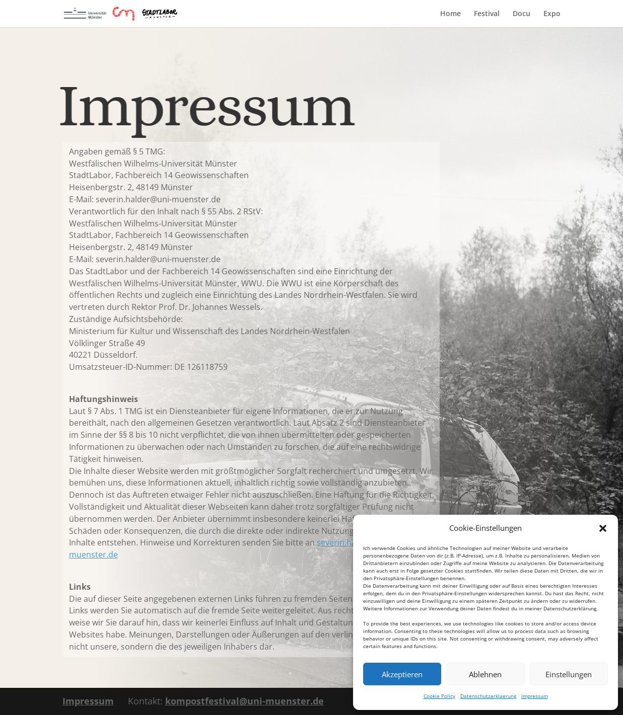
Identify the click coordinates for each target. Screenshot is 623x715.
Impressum (88, 701)
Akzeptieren (402, 674)
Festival (487, 14)
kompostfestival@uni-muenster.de (244, 701)
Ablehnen (485, 674)
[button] (603, 528)
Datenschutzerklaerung (488, 695)
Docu (521, 14)
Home (450, 14)
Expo (552, 14)
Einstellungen (568, 674)
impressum (534, 695)
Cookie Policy (439, 695)
